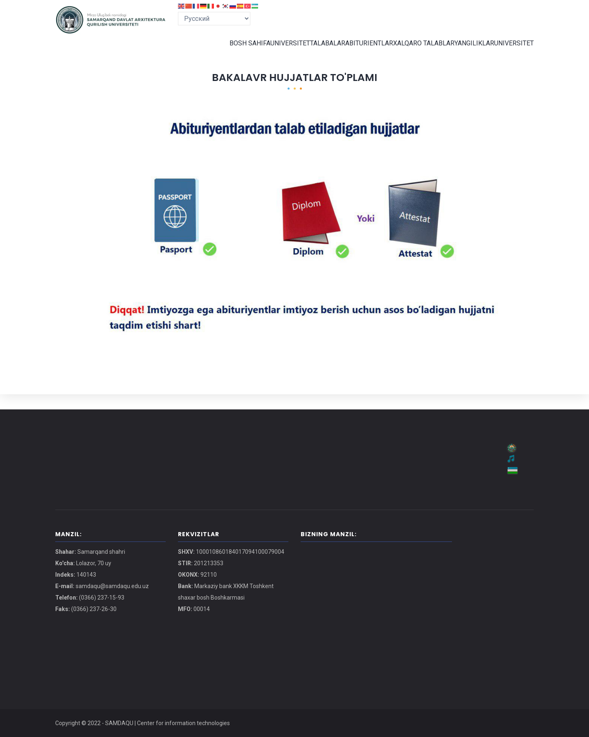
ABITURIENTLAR (362, 51)
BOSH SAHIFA (234, 51)
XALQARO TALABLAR (418, 51)
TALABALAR (318, 51)
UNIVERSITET (277, 51)
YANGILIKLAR (470, 51)
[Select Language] (214, 18)
